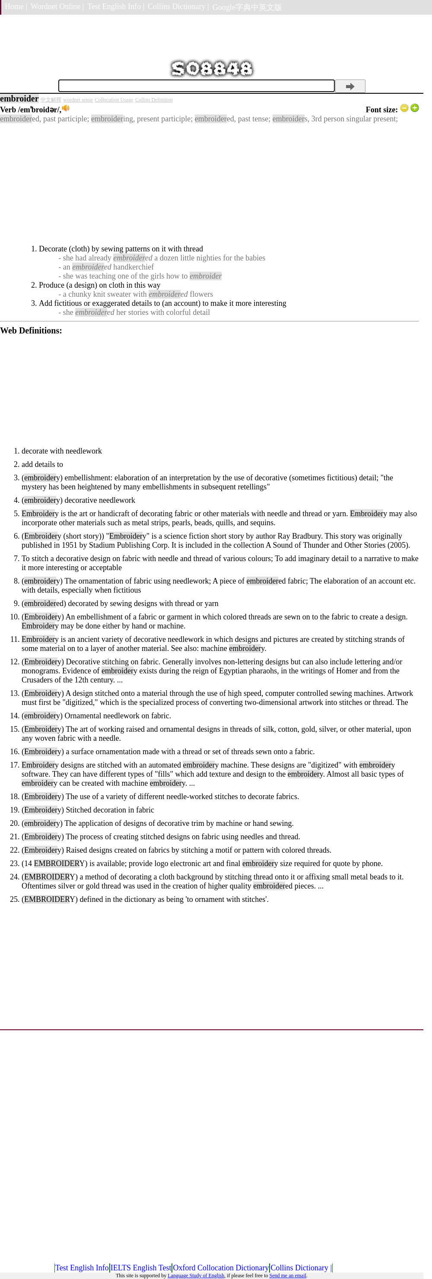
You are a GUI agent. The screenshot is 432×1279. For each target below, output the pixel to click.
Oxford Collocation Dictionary (221, 1267)
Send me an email (287, 1276)
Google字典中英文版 (247, 7)
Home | (16, 6)
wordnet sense (78, 100)
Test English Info (82, 1267)
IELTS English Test (141, 1267)
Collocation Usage (114, 100)
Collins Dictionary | (178, 6)
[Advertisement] (209, 184)
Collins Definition (154, 100)
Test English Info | (115, 6)
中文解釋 (51, 100)
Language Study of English (196, 1276)
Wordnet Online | (57, 6)
